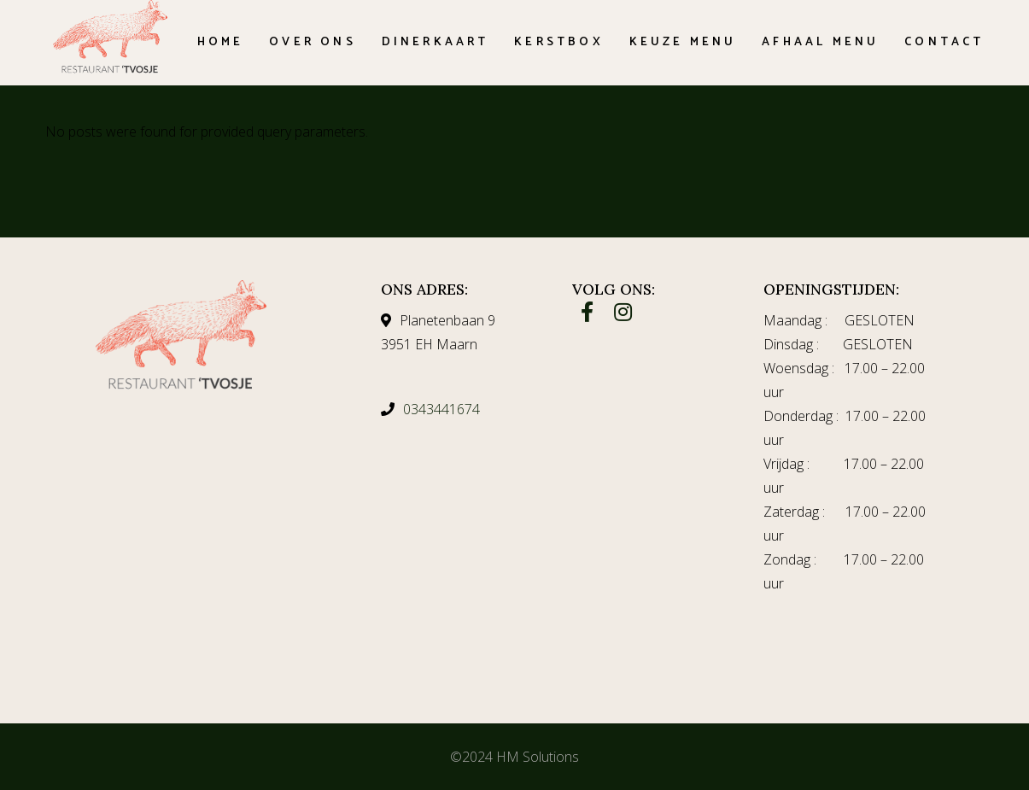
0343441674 (441, 409)
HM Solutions (537, 756)
